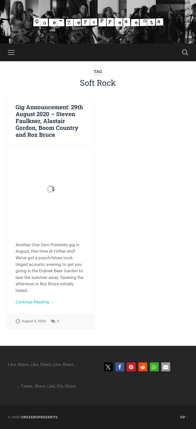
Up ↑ (184, 417)
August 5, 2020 (34, 321)
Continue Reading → (35, 301)
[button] (108, 366)
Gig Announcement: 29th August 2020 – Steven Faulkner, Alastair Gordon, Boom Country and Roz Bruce (49, 120)
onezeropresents (39, 417)
